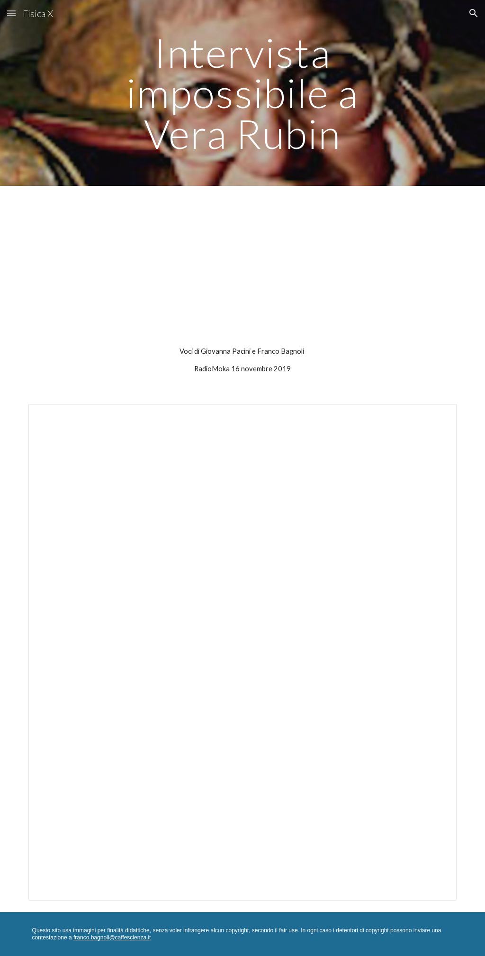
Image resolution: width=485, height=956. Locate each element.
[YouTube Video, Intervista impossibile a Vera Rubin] (242, 268)
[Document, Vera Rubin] (242, 652)
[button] (11, 13)
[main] (242, 92)
